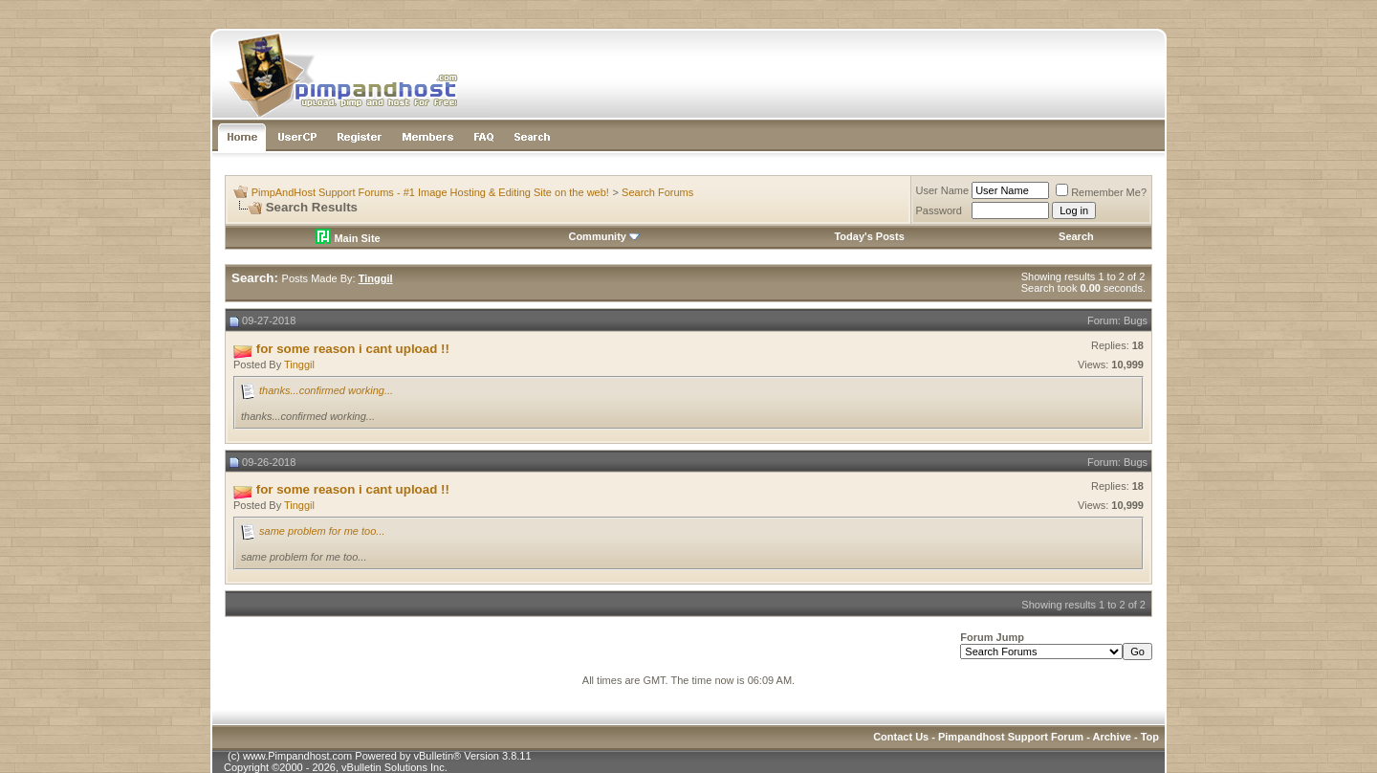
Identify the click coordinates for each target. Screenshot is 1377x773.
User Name (943, 190)
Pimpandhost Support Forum (1010, 736)
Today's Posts (869, 236)
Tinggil (299, 364)
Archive (1112, 736)
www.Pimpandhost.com (297, 756)
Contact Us (901, 736)
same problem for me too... (321, 531)
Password (939, 210)
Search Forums (657, 192)
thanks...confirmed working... (326, 390)
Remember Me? (1101, 192)
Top (1150, 736)
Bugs (1136, 320)
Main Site (348, 238)
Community (604, 236)
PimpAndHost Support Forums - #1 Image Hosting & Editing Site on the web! (430, 192)
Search (1076, 236)
